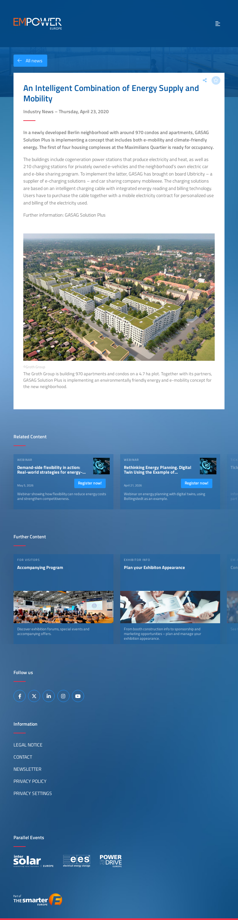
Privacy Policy (30, 781)
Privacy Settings (33, 793)
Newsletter (28, 769)
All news (28, 60)
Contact (23, 757)
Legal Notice (28, 745)
